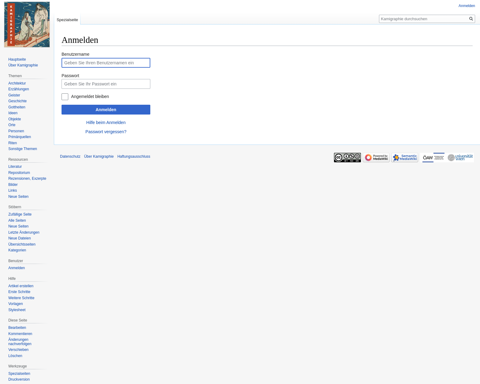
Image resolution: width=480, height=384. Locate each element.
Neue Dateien (19, 238)
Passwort (70, 75)
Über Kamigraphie (23, 65)
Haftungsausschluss (133, 156)
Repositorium (19, 173)
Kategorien (17, 250)
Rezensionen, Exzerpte (27, 178)
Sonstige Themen (22, 149)
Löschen (15, 356)
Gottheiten (16, 107)
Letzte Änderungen (23, 232)
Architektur (17, 83)
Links (12, 190)
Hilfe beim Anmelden (106, 122)
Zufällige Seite (20, 214)
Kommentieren (20, 334)
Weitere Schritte (21, 298)
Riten (12, 143)
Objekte (14, 119)
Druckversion (19, 379)
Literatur (15, 166)
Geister (14, 95)
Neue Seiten (18, 196)
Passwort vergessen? (105, 131)
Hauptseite (17, 59)
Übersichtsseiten (22, 244)
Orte (11, 125)
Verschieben (18, 350)
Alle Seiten (17, 220)
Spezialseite (67, 19)
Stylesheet (16, 310)
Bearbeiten (17, 328)
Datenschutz (70, 156)
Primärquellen (19, 137)
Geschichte (17, 101)
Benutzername (75, 54)
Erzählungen (18, 89)
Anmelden (106, 109)
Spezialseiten (19, 373)
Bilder (13, 185)
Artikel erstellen (20, 286)
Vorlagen (15, 304)
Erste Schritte (19, 292)
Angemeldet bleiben (90, 96)
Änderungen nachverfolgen (19, 341)
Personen (16, 131)
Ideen (12, 113)
